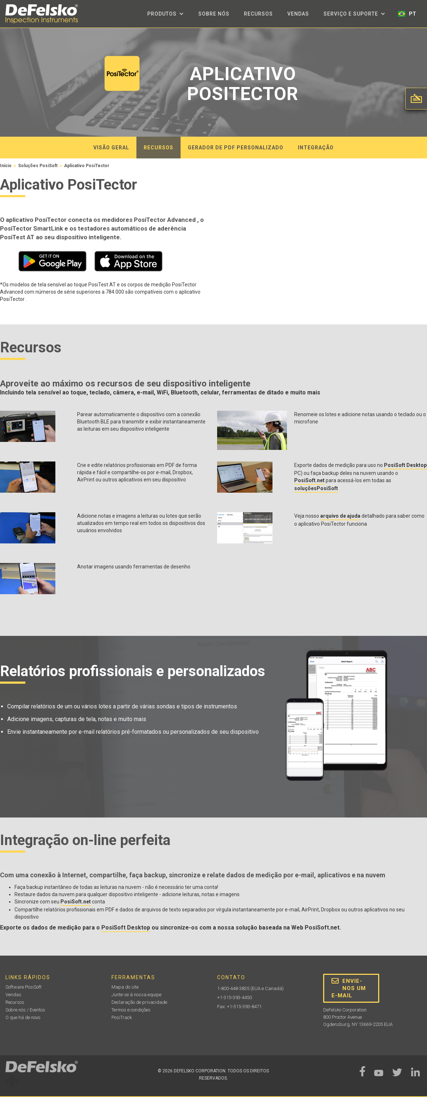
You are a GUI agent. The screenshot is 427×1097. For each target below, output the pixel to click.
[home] (41, 14)
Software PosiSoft (23, 987)
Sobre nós (213, 14)
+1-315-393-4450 (234, 997)
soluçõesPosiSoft (316, 488)
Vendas (298, 14)
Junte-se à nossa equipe (136, 994)
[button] (165, 14)
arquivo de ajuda (340, 516)
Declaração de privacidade (139, 1002)
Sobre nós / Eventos (25, 1010)
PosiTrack (121, 1017)
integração (316, 147)
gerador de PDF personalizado (235, 147)
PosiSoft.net (309, 480)
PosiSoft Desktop (405, 465)
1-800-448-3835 (233, 988)
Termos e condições (131, 1010)
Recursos (258, 14)
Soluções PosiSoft (38, 165)
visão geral (111, 147)
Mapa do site (125, 987)
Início (6, 165)
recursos (158, 147)
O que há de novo (22, 1017)
